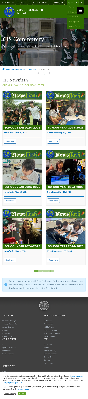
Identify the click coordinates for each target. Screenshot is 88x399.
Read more (10, 141)
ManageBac (59, 2)
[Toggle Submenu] (81, 2)
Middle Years (49, 327)
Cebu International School (30, 11)
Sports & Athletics (8, 348)
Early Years (48, 321)
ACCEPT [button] (22, 393)
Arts (3, 344)
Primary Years (49, 324)
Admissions (48, 344)
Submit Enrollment (40, 2)
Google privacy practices (13, 382)
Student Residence (51, 354)
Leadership (6, 351)
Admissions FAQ (50, 351)
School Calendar (8, 327)
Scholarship (48, 357)
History (5, 330)
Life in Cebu (48, 363)
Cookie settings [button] (10, 394)
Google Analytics (76, 376)
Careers (47, 360)
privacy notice (23, 389)
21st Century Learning (52, 333)
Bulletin (5, 371)
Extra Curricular (8, 354)
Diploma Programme (52, 330)
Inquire (24, 2)
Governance (6, 333)
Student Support (50, 336)
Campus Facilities (8, 336)
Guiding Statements (9, 324)
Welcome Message (9, 321)
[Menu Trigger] (80, 10)
